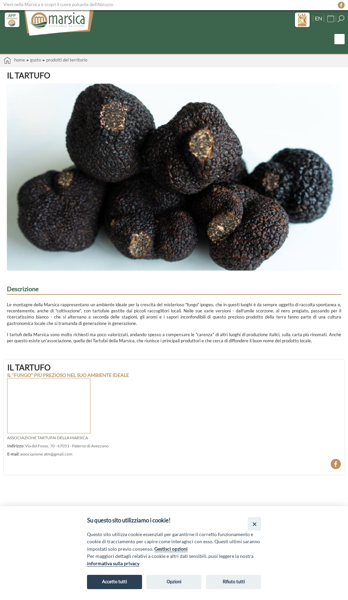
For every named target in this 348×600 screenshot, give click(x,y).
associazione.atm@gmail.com (46, 453)
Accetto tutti (114, 581)
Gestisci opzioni (171, 549)
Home (14, 60)
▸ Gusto (34, 60)
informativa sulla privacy (113, 563)
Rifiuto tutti (234, 581)
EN (318, 18)
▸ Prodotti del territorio (65, 60)
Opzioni (174, 581)
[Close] (254, 523)
